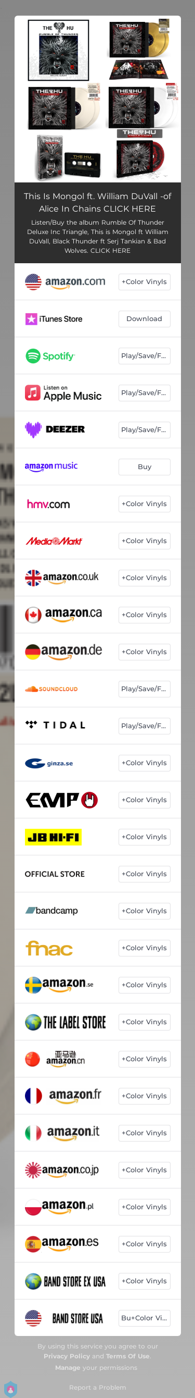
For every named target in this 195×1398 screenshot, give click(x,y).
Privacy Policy (67, 1356)
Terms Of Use (128, 1356)
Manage (68, 1367)
